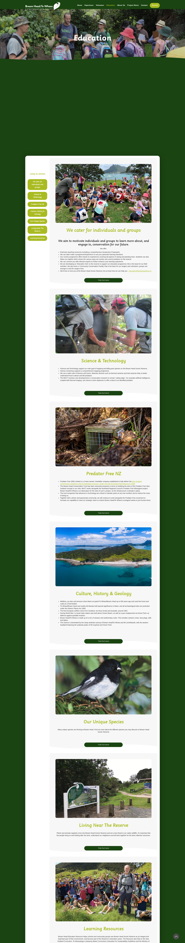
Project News (133, 5)
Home (79, 5)
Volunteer (100, 5)
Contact (144, 5)
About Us (121, 5)
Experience (88, 5)
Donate (155, 5)
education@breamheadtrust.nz (140, 271)
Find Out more (103, 280)
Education (110, 5)
